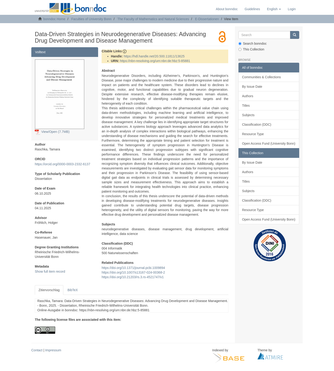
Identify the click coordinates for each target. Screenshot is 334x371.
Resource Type (253, 134)
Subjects (248, 115)
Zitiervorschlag (49, 290)
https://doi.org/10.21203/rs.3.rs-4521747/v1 (133, 277)
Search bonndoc (252, 43)
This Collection (251, 49)
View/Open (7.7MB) (52, 132)
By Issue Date (252, 86)
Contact (36, 350)
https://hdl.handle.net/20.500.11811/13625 (154, 56)
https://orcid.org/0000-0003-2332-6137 (62, 164)
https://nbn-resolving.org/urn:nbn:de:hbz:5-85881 (155, 61)
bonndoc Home (54, 19)
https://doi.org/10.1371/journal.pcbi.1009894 (133, 268)
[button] (273, 9)
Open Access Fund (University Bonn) (268, 143)
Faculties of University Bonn (91, 19)
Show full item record (50, 271)
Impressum (53, 350)
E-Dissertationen (207, 19)
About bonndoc (227, 9)
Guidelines (252, 9)
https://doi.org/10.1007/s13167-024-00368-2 (133, 272)
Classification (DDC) (256, 124)
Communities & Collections (261, 77)
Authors (247, 96)
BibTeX (72, 290)
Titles (246, 105)
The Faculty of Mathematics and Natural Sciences (153, 19)
